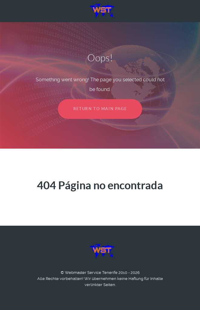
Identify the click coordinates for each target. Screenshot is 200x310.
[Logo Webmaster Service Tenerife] (100, 11)
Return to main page (100, 108)
